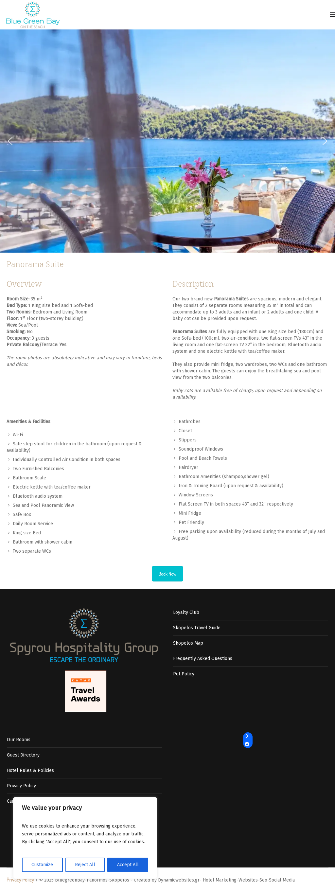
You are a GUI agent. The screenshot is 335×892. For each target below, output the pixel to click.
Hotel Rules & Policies (30, 770)
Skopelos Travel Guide (196, 628)
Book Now (168, 574)
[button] (10, 141)
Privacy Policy (21, 786)
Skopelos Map (188, 643)
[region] (85, 838)
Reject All (85, 864)
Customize (42, 864)
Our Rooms (18, 739)
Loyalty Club (186, 612)
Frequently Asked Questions (202, 658)
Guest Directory (23, 755)
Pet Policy (183, 674)
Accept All (128, 864)
